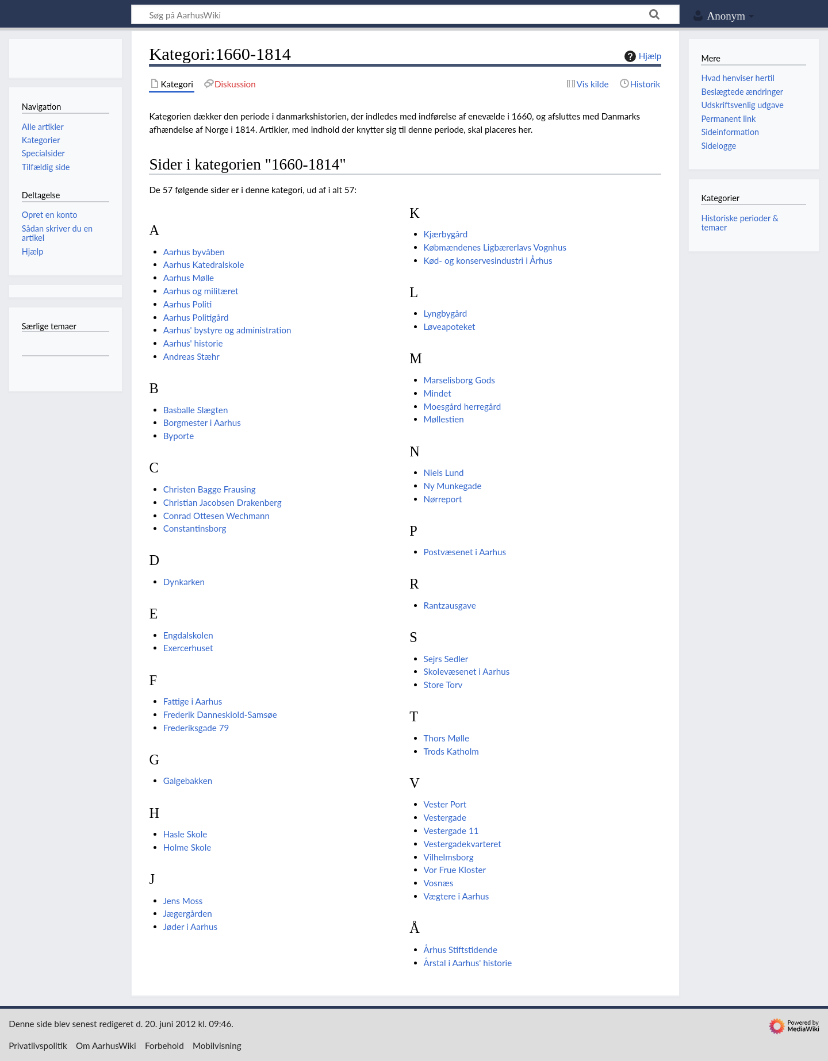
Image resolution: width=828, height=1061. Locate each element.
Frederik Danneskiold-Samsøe (220, 714)
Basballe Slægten (195, 410)
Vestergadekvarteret (462, 844)
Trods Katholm (451, 751)
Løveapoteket (450, 326)
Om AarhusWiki (106, 1045)
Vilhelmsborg (449, 857)
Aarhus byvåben (194, 252)
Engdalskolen (188, 635)
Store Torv (443, 684)
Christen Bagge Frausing (209, 489)
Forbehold (164, 1045)
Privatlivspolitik (38, 1045)
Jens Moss (183, 900)
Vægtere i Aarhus (456, 896)
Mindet (437, 393)
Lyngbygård (445, 313)
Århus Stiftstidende (460, 949)
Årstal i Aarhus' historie (468, 963)
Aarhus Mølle (188, 277)
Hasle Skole (185, 834)
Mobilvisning (217, 1045)
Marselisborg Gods (459, 380)
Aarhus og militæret (201, 291)
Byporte (178, 435)
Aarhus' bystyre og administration (227, 330)
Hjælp (641, 56)
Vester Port (445, 804)
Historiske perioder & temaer (739, 222)
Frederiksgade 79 (196, 727)
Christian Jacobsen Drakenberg (222, 502)
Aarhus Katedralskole (203, 264)
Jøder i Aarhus (190, 926)
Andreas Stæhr (191, 356)
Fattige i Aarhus (193, 701)
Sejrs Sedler (446, 658)
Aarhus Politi (187, 304)
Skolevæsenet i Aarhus (467, 671)
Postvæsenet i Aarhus (465, 552)
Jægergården (187, 913)
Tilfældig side (46, 167)
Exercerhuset (188, 648)
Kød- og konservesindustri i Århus (488, 260)
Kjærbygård (446, 234)
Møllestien (444, 419)
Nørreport (443, 499)
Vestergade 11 (451, 830)
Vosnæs (439, 883)
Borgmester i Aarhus (202, 422)
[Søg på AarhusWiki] (405, 14)
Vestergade (445, 817)
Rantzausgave (450, 605)
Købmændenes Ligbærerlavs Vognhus (495, 247)
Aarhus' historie (193, 343)
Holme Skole (187, 847)
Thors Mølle (447, 738)
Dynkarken (184, 581)
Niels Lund (444, 472)
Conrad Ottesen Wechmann (216, 515)
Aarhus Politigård (196, 317)
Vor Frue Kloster (455, 869)
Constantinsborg (195, 528)
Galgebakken (188, 780)
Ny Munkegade (453, 485)
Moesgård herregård (462, 406)
